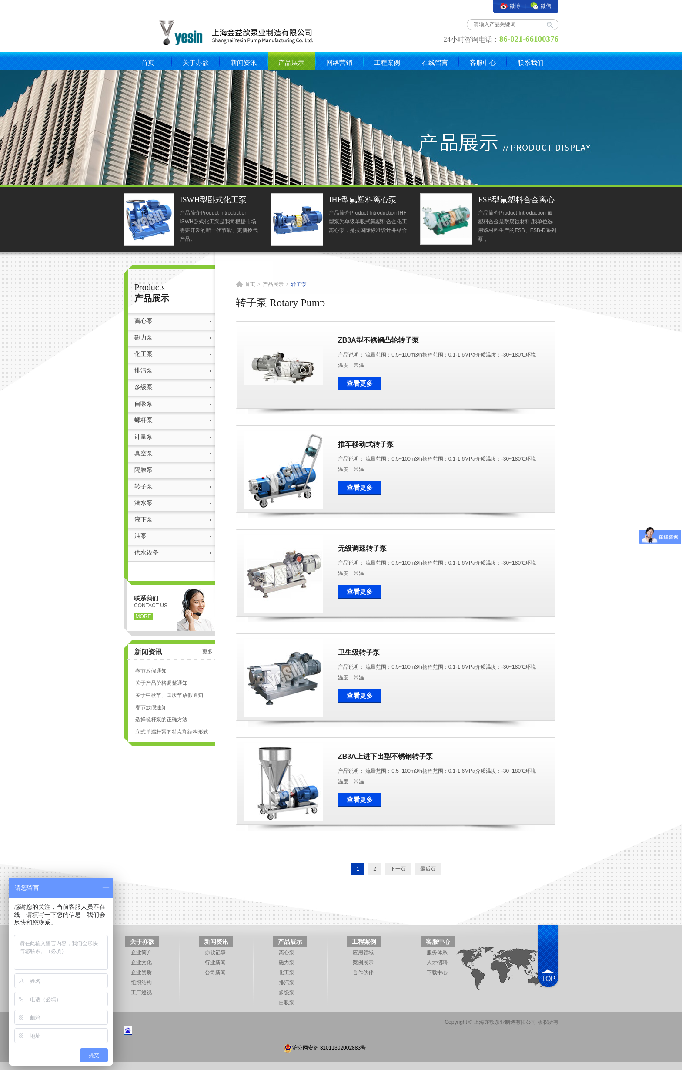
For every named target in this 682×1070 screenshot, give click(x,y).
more (143, 616)
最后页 (428, 869)
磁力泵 (143, 337)
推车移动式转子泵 (366, 444)
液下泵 (143, 519)
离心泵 (143, 321)
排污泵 (143, 370)
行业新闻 (215, 962)
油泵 (140, 536)
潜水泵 (143, 503)
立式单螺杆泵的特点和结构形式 (171, 732)
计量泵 (143, 437)
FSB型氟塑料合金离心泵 (518, 200)
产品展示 (291, 62)
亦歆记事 (215, 952)
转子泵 (143, 486)
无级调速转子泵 (362, 548)
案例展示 (363, 962)
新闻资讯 (244, 62)
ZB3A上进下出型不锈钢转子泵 (385, 756)
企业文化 (141, 962)
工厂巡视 (141, 992)
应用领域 (363, 952)
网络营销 (339, 62)
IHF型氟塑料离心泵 (364, 199)
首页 (147, 62)
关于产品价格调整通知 (161, 683)
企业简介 (141, 952)
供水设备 (146, 552)
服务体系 (437, 952)
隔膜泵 (143, 470)
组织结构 (141, 982)
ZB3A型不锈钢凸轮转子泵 (378, 340)
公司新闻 (215, 972)
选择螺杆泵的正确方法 (161, 720)
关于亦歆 (196, 62)
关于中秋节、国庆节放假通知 (169, 695)
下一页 (398, 869)
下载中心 (437, 972)
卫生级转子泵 (359, 652)
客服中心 (483, 62)
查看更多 (360, 383)
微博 (510, 6)
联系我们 (531, 62)
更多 (207, 652)
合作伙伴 (363, 972)
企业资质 (141, 972)
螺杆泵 (143, 420)
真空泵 (143, 453)
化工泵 (143, 354)
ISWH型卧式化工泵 (214, 199)
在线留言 (435, 62)
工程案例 (387, 62)
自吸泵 (143, 403)
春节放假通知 (151, 671)
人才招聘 (437, 962)
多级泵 (143, 387)
